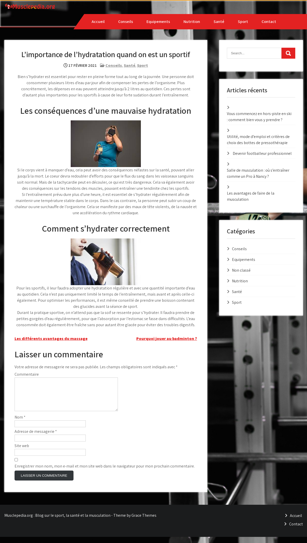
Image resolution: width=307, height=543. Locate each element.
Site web (22, 451)
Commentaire (27, 374)
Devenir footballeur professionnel (262, 153)
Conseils (125, 21)
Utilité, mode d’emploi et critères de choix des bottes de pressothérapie (258, 139)
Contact (269, 21)
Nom (20, 423)
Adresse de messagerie (36, 437)
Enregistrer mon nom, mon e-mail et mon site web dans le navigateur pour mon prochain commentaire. (105, 472)
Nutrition (191, 21)
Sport (243, 21)
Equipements (158, 21)
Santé (219, 21)
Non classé (241, 270)
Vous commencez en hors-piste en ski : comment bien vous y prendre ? (259, 116)
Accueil (98, 21)
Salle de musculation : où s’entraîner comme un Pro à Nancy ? (258, 173)
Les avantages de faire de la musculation (250, 196)
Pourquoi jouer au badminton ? (166, 338)
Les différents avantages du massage (51, 338)
